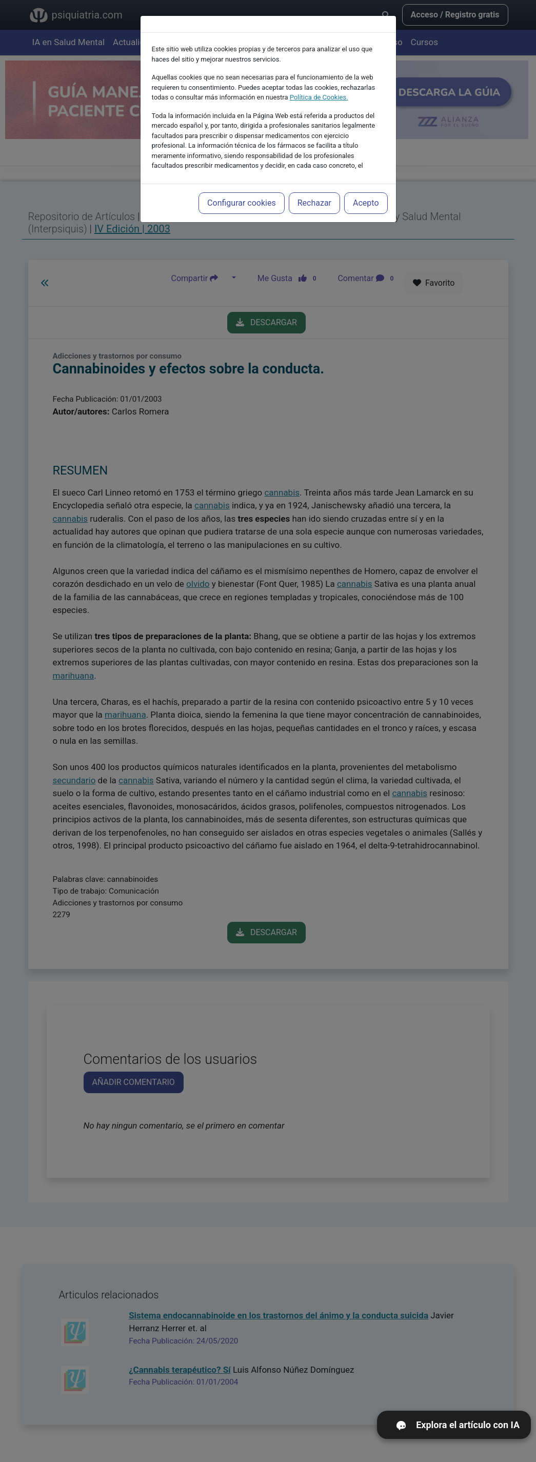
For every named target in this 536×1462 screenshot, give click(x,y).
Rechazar (314, 188)
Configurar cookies (241, 188)
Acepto (366, 188)
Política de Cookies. (319, 82)
